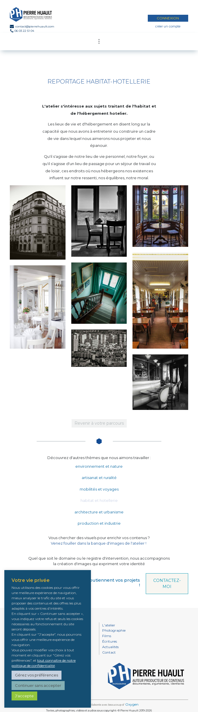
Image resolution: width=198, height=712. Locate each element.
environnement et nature (99, 466)
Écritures (109, 641)
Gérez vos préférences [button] (36, 675)
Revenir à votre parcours (99, 423)
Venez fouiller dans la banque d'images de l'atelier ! (98, 543)
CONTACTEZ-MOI (167, 583)
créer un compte (167, 26)
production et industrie (99, 523)
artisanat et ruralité (99, 477)
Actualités (110, 647)
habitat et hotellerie (99, 500)
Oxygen (132, 704)
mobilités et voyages (99, 489)
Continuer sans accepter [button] (38, 685)
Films (106, 636)
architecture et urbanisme (99, 512)
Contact (109, 652)
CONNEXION (168, 18)
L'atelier (108, 625)
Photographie (114, 630)
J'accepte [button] (24, 695)
